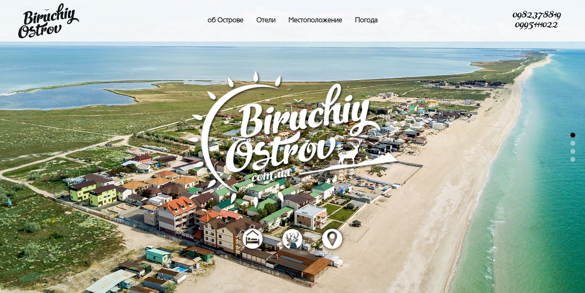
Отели (265, 21)
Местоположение (315, 21)
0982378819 (536, 16)
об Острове (225, 21)
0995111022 (536, 25)
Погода (366, 21)
